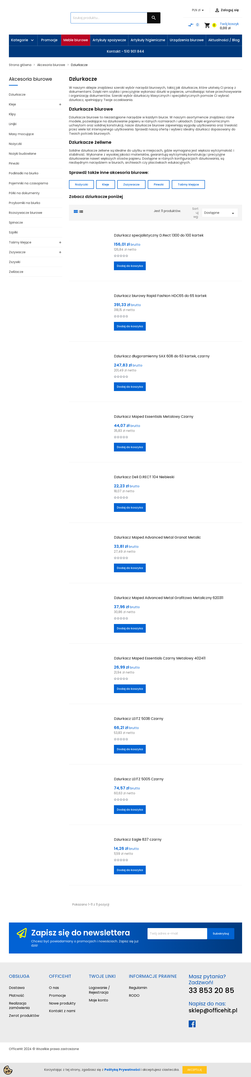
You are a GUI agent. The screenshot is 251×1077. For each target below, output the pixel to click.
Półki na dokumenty (24, 193)
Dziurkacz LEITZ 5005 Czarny (139, 779)
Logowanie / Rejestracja (99, 990)
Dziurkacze (17, 94)
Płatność (16, 995)
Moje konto (98, 1000)
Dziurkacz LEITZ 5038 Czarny (138, 718)
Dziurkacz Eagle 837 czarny (138, 839)
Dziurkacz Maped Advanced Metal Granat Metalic (157, 537)
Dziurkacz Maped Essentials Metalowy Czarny (153, 416)
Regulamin (138, 987)
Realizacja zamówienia (19, 1006)
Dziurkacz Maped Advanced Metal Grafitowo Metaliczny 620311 (168, 597)
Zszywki (14, 262)
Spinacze (16, 222)
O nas (54, 987)
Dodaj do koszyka (130, 266)
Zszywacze (17, 252)
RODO (134, 995)
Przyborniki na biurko (24, 203)
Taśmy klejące (20, 242)
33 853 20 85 (211, 990)
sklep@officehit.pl (213, 1010)
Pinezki (14, 163)
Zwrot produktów (24, 1015)
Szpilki (13, 232)
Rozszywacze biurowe (25, 212)
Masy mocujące (21, 134)
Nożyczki (15, 144)
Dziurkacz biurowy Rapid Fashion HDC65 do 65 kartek (160, 295)
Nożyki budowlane (22, 153)
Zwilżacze (16, 272)
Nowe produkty (62, 1003)
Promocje (57, 995)
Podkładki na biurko (23, 173)
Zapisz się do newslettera (80, 932)
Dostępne (220, 213)
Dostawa (16, 987)
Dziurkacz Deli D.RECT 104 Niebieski (144, 477)
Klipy (12, 114)
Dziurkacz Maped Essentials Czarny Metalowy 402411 (160, 658)
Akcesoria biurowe (30, 79)
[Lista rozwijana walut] (198, 10)
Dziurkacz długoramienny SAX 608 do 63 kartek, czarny (162, 356)
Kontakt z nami (62, 1010)
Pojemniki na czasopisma (28, 183)
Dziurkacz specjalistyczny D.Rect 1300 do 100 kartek (159, 235)
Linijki (12, 124)
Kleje (12, 104)
